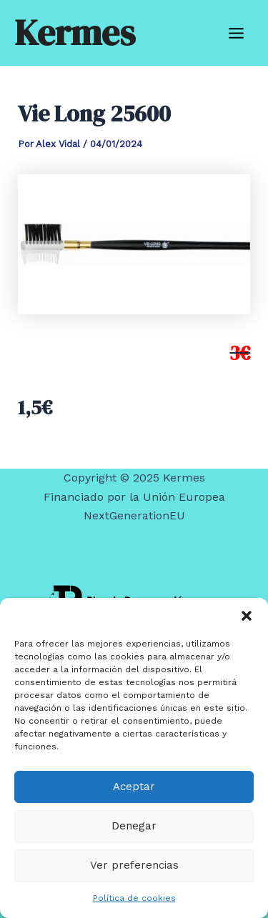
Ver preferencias (134, 865)
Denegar (134, 825)
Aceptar (134, 786)
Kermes (74, 32)
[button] (246, 616)
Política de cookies (134, 898)
